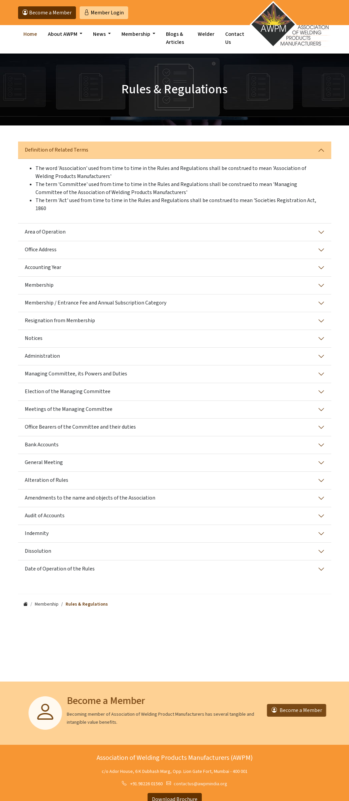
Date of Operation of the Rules (60, 568)
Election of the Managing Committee (67, 391)
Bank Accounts (42, 444)
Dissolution (38, 551)
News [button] (100, 39)
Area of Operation (45, 232)
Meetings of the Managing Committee (68, 409)
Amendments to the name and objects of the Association (90, 498)
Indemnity (37, 533)
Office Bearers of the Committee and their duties (80, 427)
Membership (39, 285)
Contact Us (234, 43)
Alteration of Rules (46, 480)
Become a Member (287, 710)
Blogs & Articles (175, 43)
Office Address (41, 249)
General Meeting (44, 462)
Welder (206, 39)
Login (104, 13)
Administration (42, 356)
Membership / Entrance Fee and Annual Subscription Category (95, 302)
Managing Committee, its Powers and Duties (76, 373)
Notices (33, 338)
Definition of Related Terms (56, 150)
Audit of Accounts (45, 515)
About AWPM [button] (63, 39)
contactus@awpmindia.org (200, 784)
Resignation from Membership (60, 320)
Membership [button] (136, 39)
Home (30, 39)
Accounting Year (43, 267)
